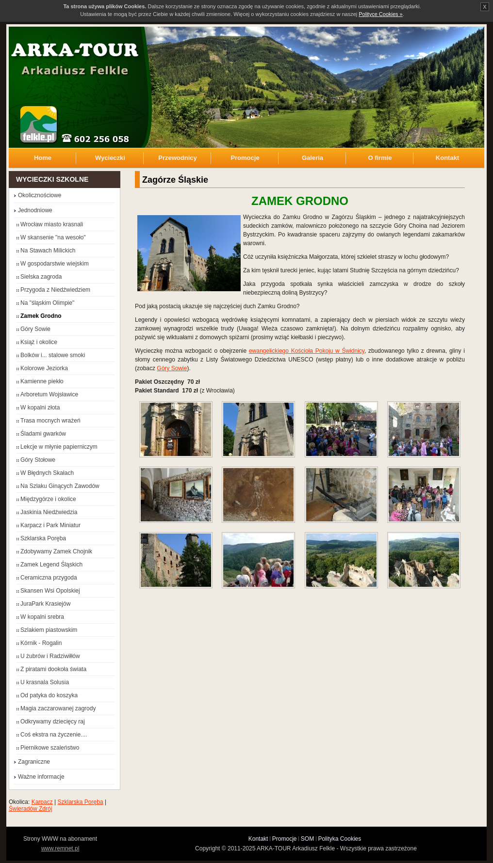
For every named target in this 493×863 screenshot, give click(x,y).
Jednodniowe (35, 210)
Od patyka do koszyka (49, 695)
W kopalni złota (40, 407)
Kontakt (447, 157)
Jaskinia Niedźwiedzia (48, 512)
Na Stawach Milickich (47, 250)
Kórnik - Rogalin (41, 643)
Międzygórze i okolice (48, 499)
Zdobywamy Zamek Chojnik (56, 551)
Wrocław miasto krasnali (51, 224)
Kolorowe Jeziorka (44, 368)
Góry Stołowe (37, 459)
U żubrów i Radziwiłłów (50, 656)
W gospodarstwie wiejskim (54, 263)
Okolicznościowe (39, 195)
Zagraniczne (34, 761)
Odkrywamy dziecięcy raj (52, 721)
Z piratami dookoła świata (53, 669)
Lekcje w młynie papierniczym (59, 446)
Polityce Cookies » (381, 14)
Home (42, 157)
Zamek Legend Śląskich (51, 564)
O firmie (380, 157)
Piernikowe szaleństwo (49, 747)
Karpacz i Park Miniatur (50, 525)
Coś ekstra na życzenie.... (53, 734)
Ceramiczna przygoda (48, 577)
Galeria (312, 157)
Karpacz (42, 802)
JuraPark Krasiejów (45, 603)
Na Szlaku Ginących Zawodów (59, 486)
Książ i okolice (38, 342)
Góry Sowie (172, 368)
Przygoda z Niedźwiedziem (55, 289)
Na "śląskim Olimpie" (47, 302)
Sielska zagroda (41, 276)
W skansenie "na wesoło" (53, 237)
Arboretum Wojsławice (49, 394)
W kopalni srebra (42, 616)
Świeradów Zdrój (30, 808)
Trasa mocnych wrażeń (50, 420)
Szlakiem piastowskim (48, 630)
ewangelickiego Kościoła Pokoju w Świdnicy (306, 350)
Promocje (244, 157)
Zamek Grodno (41, 316)
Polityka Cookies (340, 838)
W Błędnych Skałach (47, 473)
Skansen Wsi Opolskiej (50, 590)
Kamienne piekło (42, 381)
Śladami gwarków (43, 433)
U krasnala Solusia (44, 682)
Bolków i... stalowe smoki (52, 355)
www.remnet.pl (60, 848)
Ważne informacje (41, 776)
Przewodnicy (177, 157)
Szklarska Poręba (43, 538)
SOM (307, 838)
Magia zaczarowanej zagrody (58, 708)
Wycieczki (110, 157)
